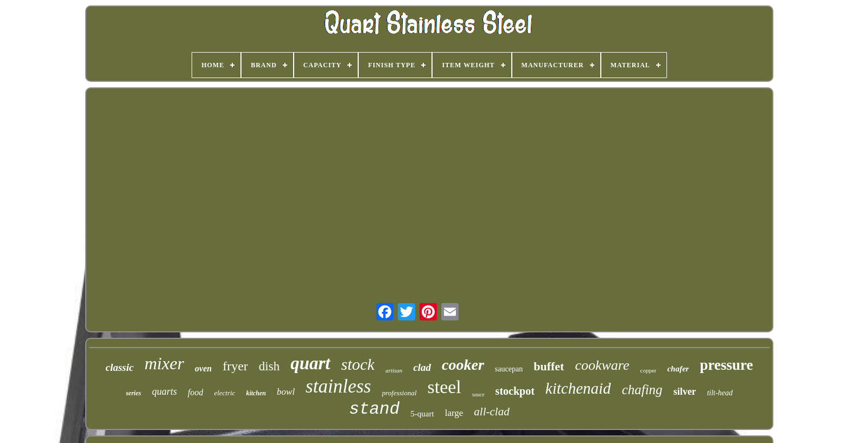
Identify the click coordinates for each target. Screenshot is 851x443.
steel (444, 387)
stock (358, 364)
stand (374, 409)
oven (203, 368)
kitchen (256, 393)
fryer (235, 366)
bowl (286, 392)
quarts (164, 391)
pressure (726, 365)
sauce (478, 394)
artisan (393, 370)
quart (310, 363)
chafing (642, 389)
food (195, 392)
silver (685, 391)
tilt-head (720, 393)
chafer (678, 368)
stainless (338, 386)
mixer (164, 363)
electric (224, 393)
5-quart (422, 413)
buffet (549, 366)
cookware (602, 365)
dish (269, 366)
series (133, 393)
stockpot (515, 391)
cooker (463, 364)
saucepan (509, 369)
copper (648, 370)
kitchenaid (578, 388)
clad (422, 367)
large (454, 413)
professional (399, 393)
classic (120, 367)
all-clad (491, 411)
